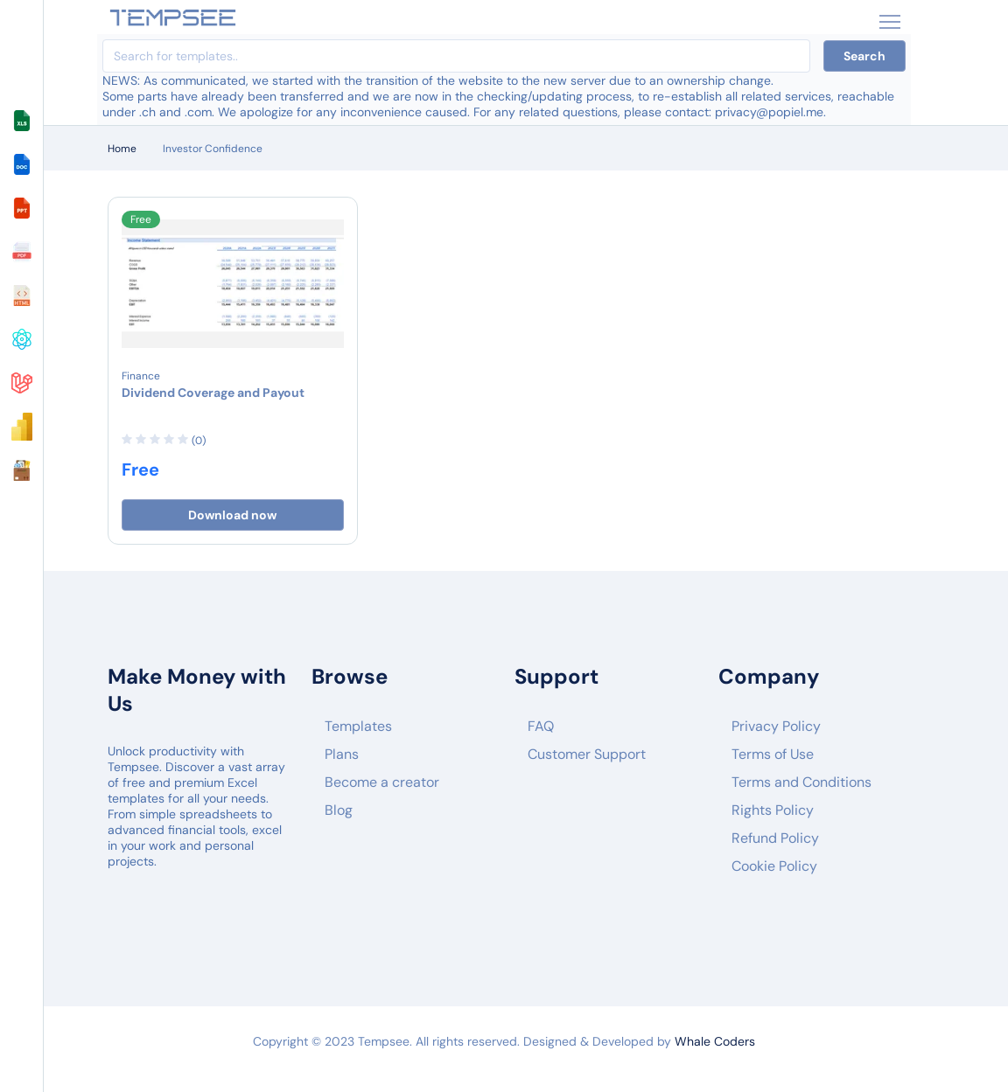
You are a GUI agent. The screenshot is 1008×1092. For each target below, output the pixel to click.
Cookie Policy (774, 866)
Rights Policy (773, 810)
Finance (141, 376)
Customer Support (587, 754)
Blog (339, 810)
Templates (358, 726)
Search (865, 56)
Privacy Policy (776, 726)
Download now (232, 515)
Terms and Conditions (802, 782)
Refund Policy (775, 838)
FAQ (541, 726)
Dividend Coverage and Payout (213, 392)
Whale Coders (715, 1041)
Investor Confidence (212, 149)
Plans (342, 754)
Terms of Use (773, 754)
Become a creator (382, 782)
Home (122, 149)
